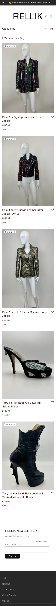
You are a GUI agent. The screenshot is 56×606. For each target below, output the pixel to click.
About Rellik (8, 589)
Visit (4, 578)
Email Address (12, 544)
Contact (6, 584)
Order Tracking (9, 595)
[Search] (47, 16)
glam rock (11, 38)
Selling (5, 600)
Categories (8, 28)
